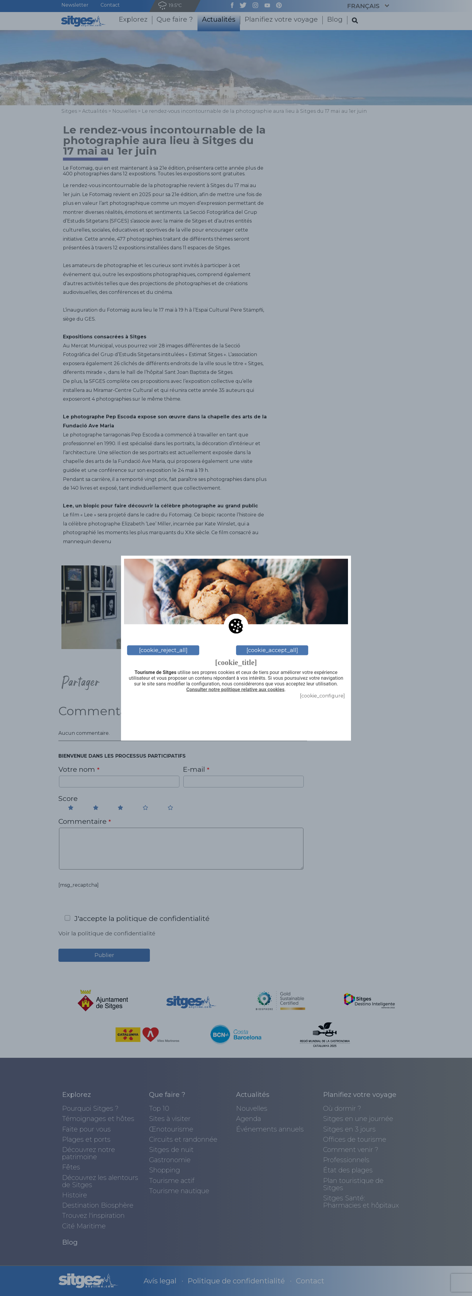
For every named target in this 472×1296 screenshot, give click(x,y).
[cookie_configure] (322, 695)
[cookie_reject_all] (163, 650)
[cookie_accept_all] (272, 650)
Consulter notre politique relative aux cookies (235, 689)
